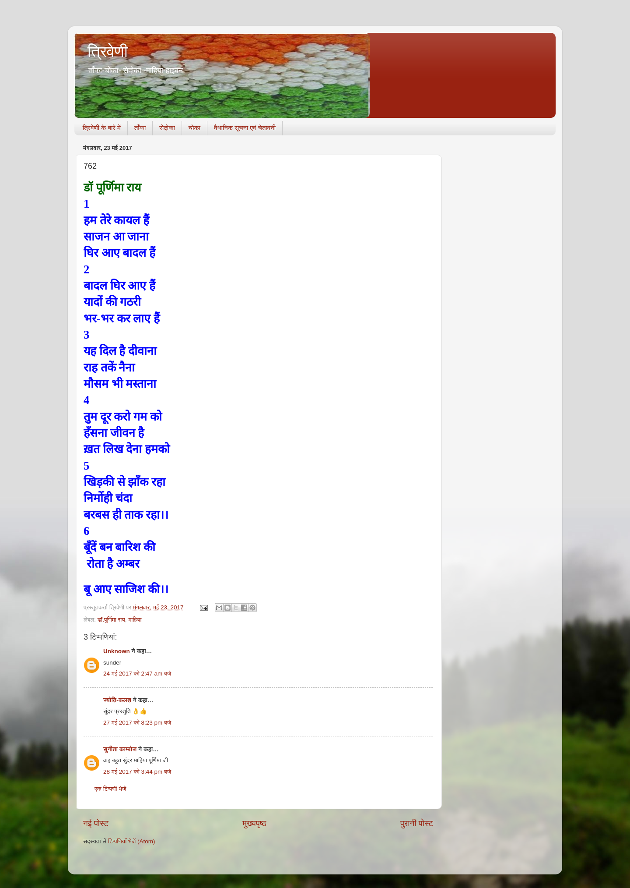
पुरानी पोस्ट (416, 823)
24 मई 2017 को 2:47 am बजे (137, 673)
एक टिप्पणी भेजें (110, 788)
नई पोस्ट (95, 823)
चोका (194, 127)
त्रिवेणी (108, 51)
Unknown (116, 651)
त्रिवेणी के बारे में (102, 127)
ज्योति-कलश (117, 700)
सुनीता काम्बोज (119, 749)
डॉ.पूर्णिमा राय (111, 619)
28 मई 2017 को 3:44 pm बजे (137, 771)
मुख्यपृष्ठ (254, 823)
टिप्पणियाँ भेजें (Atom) (131, 841)
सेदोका (167, 127)
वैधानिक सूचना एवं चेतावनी (245, 127)
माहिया (134, 619)
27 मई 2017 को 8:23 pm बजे (137, 722)
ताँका (140, 127)
